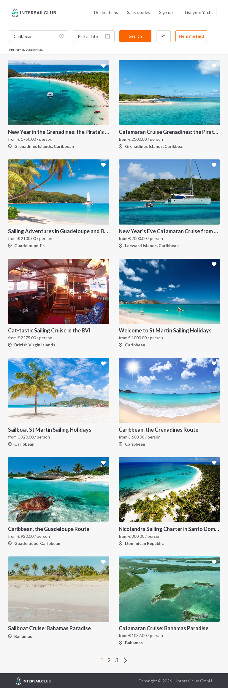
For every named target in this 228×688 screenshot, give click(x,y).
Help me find (191, 36)
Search (135, 36)
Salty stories (138, 12)
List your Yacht (199, 12)
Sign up (166, 12)
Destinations (106, 12)
